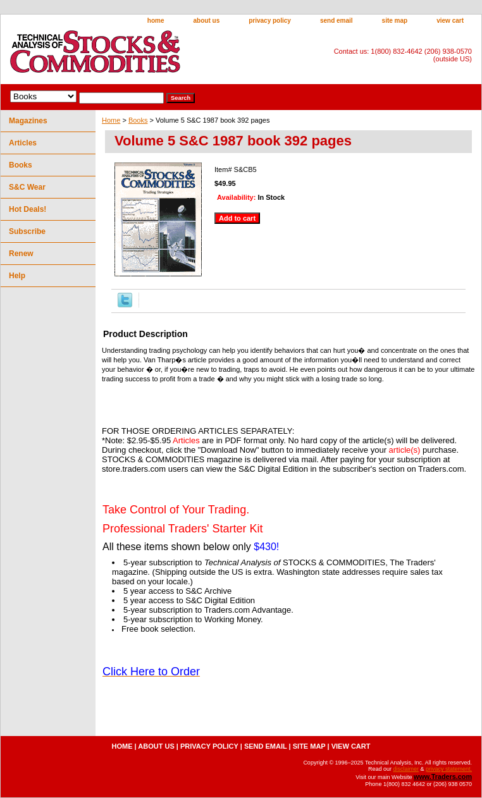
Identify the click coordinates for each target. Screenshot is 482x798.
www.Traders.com (443, 776)
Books (138, 120)
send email (336, 20)
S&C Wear (27, 187)
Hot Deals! (27, 209)
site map (395, 20)
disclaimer (406, 769)
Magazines (28, 120)
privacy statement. (449, 769)
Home (111, 120)
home (155, 20)
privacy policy (270, 20)
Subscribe (27, 231)
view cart (450, 20)
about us (207, 20)
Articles (23, 142)
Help (17, 275)
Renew (21, 253)
